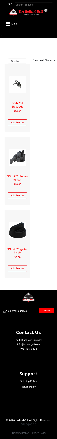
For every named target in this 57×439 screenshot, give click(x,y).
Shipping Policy (28, 381)
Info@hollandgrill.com (28, 344)
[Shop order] (17, 61)
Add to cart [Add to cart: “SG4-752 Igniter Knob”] (17, 268)
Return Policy (28, 386)
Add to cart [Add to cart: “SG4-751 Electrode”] (17, 122)
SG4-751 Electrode (17, 104)
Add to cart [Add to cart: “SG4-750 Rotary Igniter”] (17, 195)
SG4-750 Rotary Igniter (17, 178)
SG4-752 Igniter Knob (17, 251)
